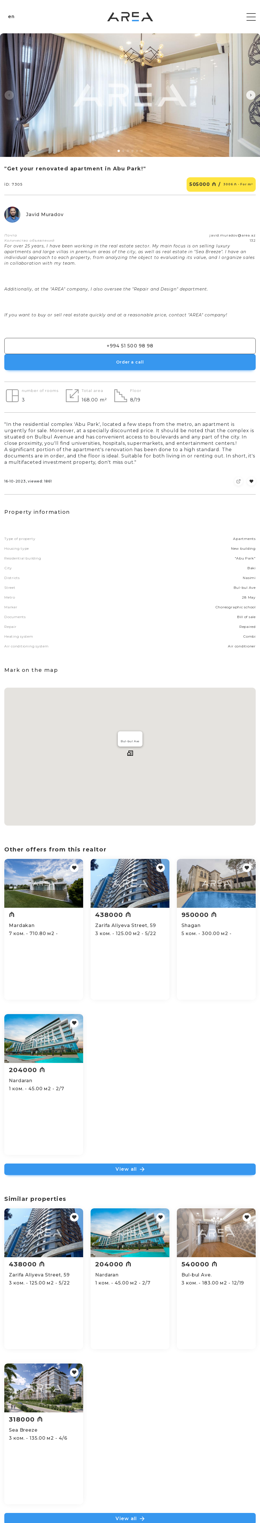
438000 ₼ (115, 915)
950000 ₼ (204, 915)
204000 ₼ (27, 1070)
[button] (9, 95)
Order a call (130, 362)
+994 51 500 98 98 (130, 346)
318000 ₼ (26, 1419)
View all (130, 1169)
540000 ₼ (204, 1264)
